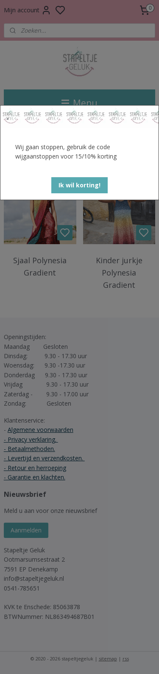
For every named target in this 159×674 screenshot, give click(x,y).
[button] (79, 185)
